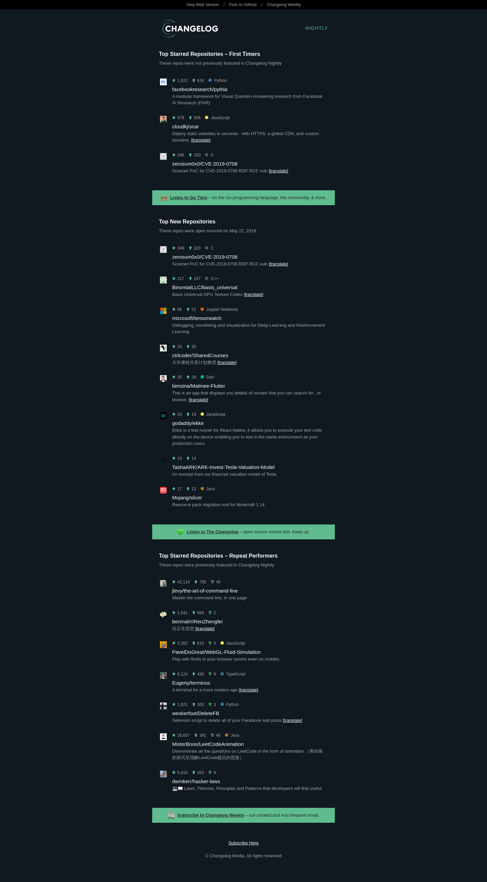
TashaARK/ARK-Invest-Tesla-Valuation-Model (223, 467)
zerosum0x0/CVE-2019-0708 (204, 164)
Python (217, 80)
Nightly (316, 28)
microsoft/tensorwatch (197, 318)
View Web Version (202, 4)
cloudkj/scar (185, 126)
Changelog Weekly (284, 4)
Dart (207, 377)
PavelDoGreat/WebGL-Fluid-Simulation (216, 652)
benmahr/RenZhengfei (197, 621)
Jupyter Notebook (219, 309)
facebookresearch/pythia (199, 89)
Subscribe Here (243, 842)
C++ (211, 278)
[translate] (200, 140)
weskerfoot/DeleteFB (195, 713)
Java (208, 489)
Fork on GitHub (243, 4)
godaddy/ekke (188, 423)
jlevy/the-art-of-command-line (205, 591)
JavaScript (217, 117)
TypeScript (233, 674)
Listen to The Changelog (212, 531)
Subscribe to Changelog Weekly (211, 815)
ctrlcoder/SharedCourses (200, 355)
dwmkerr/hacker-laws (196, 781)
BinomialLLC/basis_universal (204, 287)
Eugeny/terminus (191, 683)
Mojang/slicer (187, 497)
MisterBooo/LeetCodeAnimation (208, 744)
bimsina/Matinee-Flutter (198, 386)
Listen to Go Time (188, 197)
